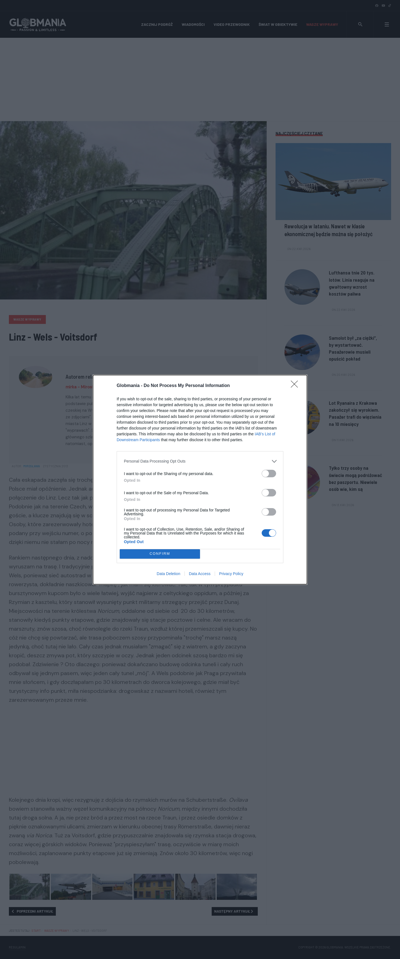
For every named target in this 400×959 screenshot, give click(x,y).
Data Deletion (168, 573)
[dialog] (200, 479)
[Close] (296, 386)
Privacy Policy (231, 573)
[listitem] (200, 461)
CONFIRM (159, 554)
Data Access (200, 573)
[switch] (269, 473)
